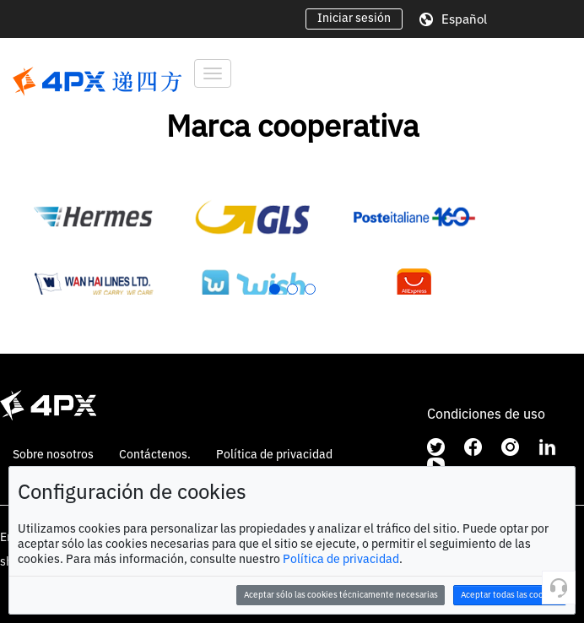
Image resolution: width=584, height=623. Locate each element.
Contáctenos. (155, 454)
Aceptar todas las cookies (510, 594)
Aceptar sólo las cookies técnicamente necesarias (341, 594)
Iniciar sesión (354, 17)
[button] (274, 289)
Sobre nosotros (53, 454)
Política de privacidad (341, 558)
